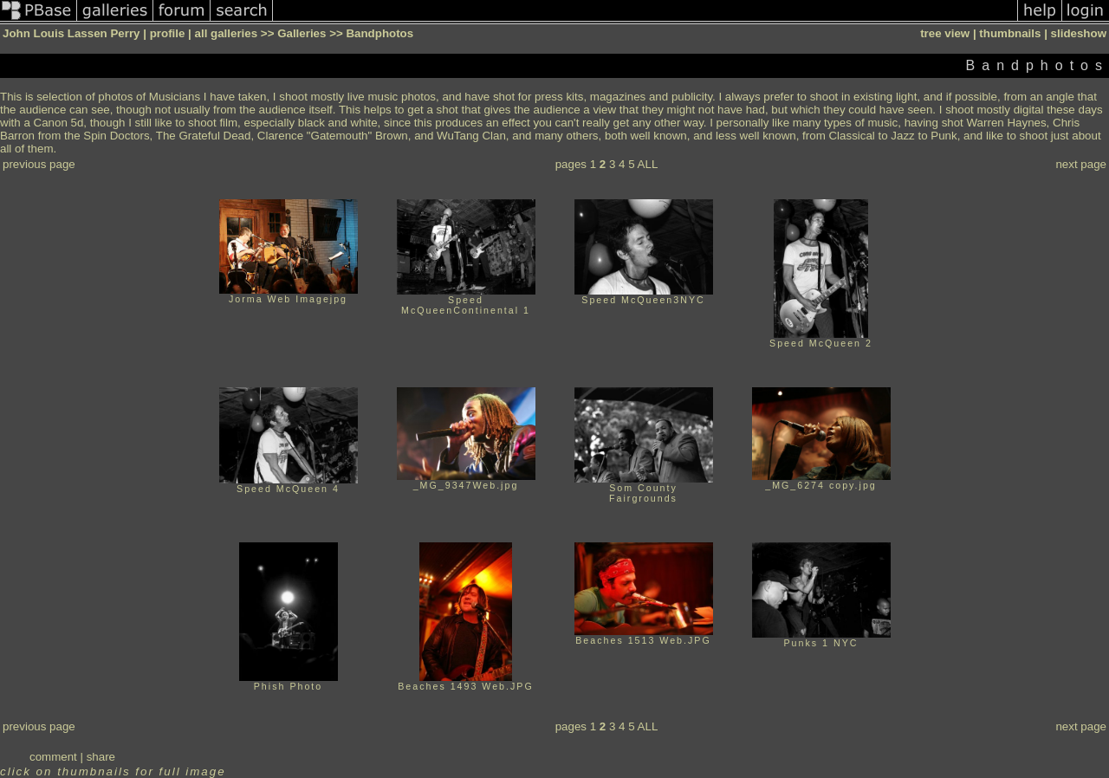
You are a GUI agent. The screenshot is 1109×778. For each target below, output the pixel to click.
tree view (945, 33)
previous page (39, 164)
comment (53, 756)
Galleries (301, 33)
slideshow (1078, 33)
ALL (648, 164)
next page (1080, 164)
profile (167, 33)
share (101, 756)
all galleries (226, 33)
